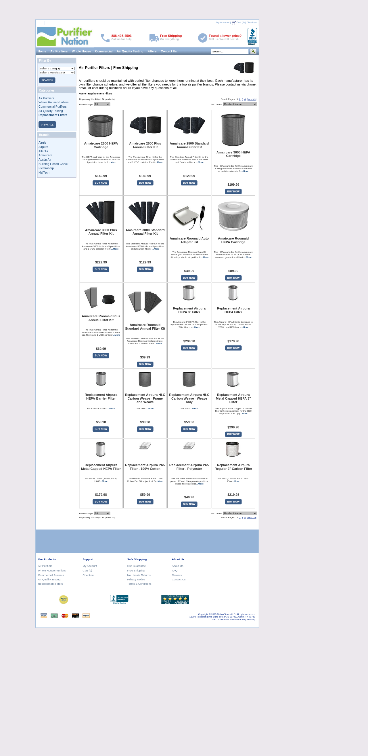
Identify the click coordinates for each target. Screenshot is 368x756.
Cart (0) (241, 22)
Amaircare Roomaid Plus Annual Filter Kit (101, 318)
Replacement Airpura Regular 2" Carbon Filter (233, 466)
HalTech (44, 172)
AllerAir (43, 151)
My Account (223, 22)
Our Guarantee (136, 565)
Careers (177, 574)
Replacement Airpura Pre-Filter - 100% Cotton (145, 466)
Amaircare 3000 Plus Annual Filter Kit (101, 231)
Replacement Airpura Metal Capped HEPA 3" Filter (233, 398)
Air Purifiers (59, 51)
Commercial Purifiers (53, 106)
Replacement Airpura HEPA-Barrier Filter (101, 396)
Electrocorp (46, 168)
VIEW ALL (47, 124)
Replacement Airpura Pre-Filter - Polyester (189, 466)
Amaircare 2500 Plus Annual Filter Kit (145, 145)
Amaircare (45, 155)
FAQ (174, 570)
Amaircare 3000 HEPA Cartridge (233, 153)
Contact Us (169, 51)
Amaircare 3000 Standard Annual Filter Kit (145, 231)
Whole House (81, 51)
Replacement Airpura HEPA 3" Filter (189, 310)
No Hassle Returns (139, 574)
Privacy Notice (136, 579)
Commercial (103, 51)
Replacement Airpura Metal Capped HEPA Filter (101, 466)
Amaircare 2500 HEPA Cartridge (101, 145)
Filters (152, 51)
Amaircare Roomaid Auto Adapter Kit (189, 240)
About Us (177, 565)
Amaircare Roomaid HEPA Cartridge (233, 240)
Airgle (42, 142)
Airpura (43, 147)
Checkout (252, 22)
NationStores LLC (226, 614)
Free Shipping (136, 570)
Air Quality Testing (130, 51)
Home (42, 51)
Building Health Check (53, 164)
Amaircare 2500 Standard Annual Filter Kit (189, 145)
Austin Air (45, 159)
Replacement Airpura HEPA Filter (233, 310)
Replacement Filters (100, 93)
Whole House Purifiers (54, 102)
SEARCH (47, 80)
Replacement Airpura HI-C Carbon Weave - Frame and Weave (145, 398)
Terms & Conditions (139, 583)
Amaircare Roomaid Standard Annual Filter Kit (145, 326)
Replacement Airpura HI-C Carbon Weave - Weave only (189, 398)
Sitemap (251, 619)
